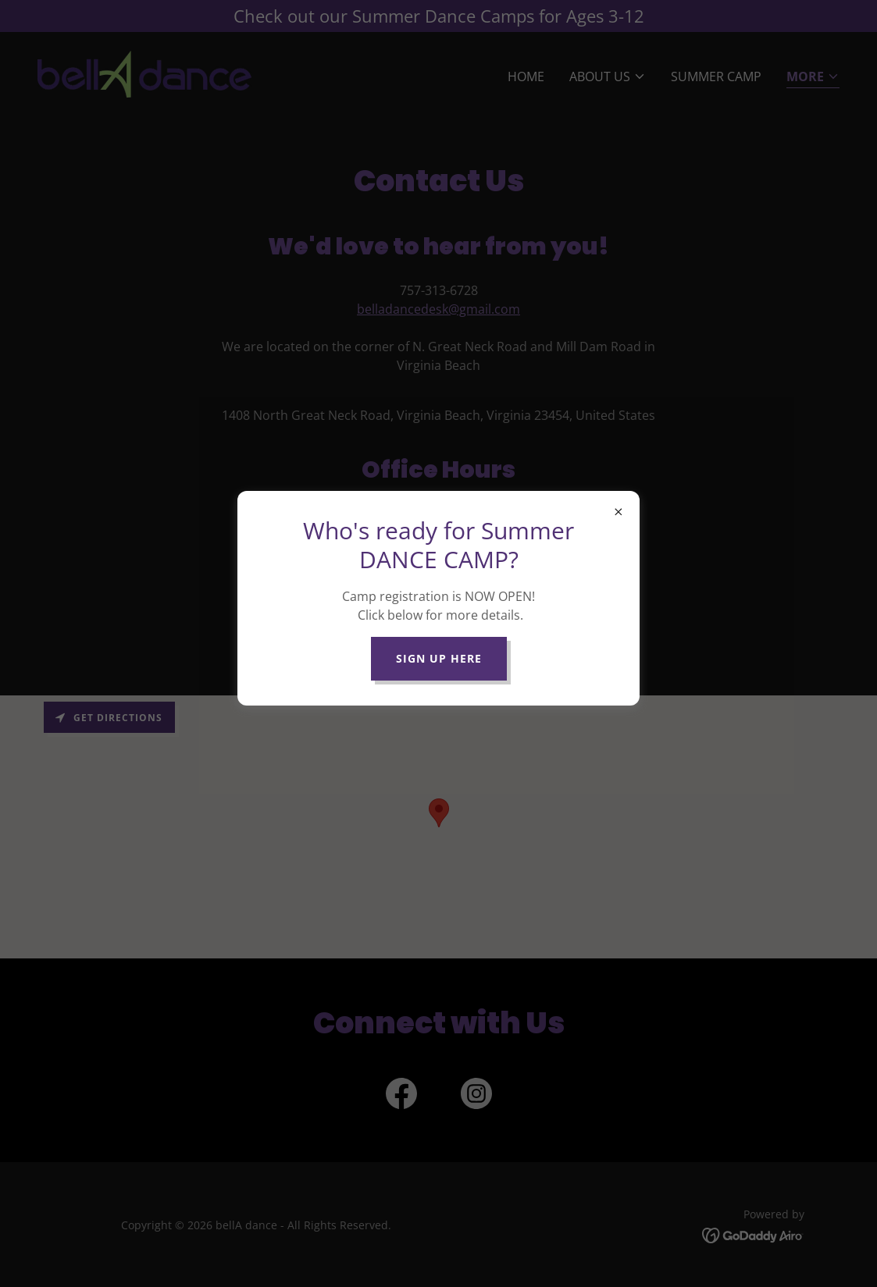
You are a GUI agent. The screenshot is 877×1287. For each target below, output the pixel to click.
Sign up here (439, 658)
